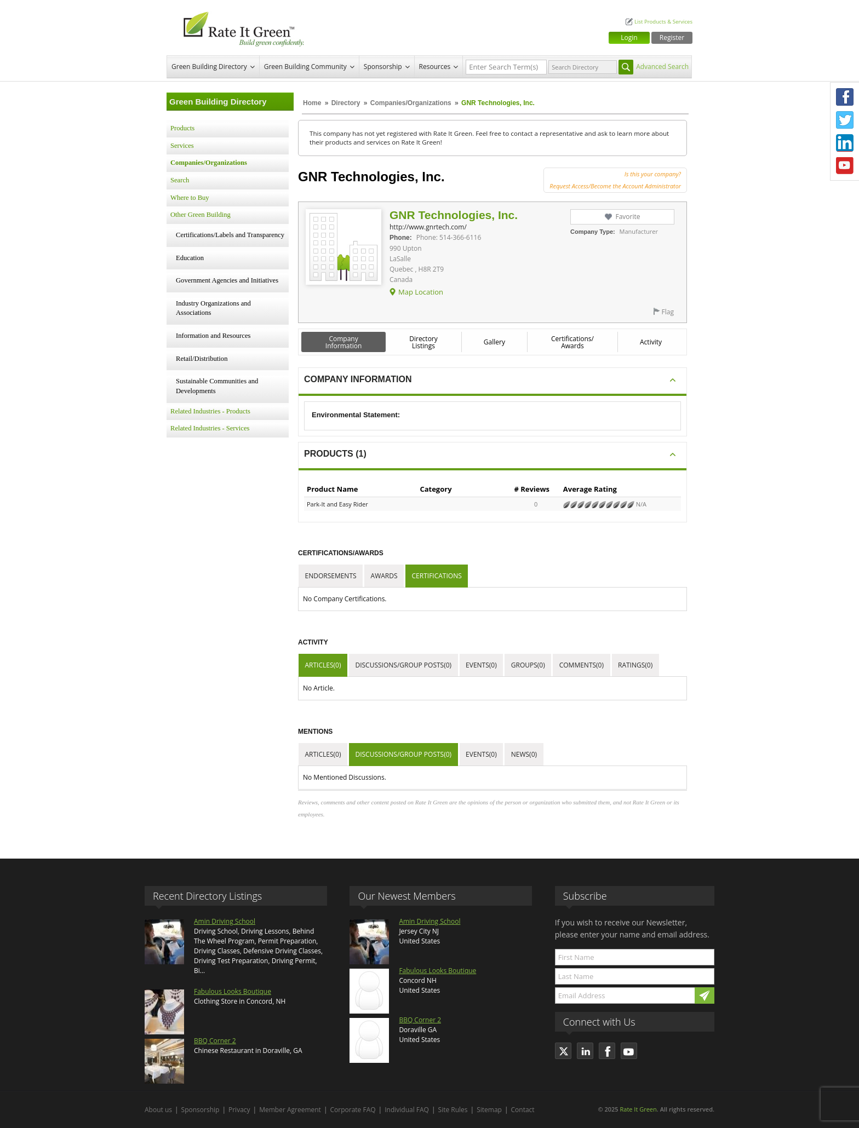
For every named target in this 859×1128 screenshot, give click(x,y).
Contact (523, 1109)
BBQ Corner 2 (215, 1040)
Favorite (627, 216)
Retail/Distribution (201, 358)
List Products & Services (663, 21)
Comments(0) (581, 665)
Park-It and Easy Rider (337, 504)
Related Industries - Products (210, 411)
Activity (651, 342)
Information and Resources (213, 335)
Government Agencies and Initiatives (227, 280)
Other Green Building (200, 214)
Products (182, 128)
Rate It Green (638, 1109)
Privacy (239, 1109)
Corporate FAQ (353, 1109)
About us (158, 1109)
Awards (384, 575)
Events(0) (481, 665)
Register (672, 37)
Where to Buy (189, 198)
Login (629, 37)
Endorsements (331, 575)
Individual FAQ (407, 1109)
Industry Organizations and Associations (213, 308)
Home (312, 103)
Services (182, 145)
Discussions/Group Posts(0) (403, 665)
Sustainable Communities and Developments (217, 386)
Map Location (420, 292)
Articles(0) (323, 665)
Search (179, 180)
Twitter (845, 120)
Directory (345, 103)
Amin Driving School (224, 921)
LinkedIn (845, 143)
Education (190, 258)
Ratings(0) (635, 665)
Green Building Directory (209, 66)
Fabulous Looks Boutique (232, 991)
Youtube (845, 166)
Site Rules (453, 1109)
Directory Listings (423, 342)
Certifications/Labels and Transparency (230, 235)
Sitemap (489, 1109)
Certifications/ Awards (572, 342)
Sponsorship (383, 66)
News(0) (524, 754)
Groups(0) (528, 665)
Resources (435, 66)
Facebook (845, 97)
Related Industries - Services (209, 428)
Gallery (494, 342)
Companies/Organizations (410, 103)
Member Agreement (290, 1109)
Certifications (437, 575)
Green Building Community (305, 66)
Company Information (343, 342)
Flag (668, 311)
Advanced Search (662, 66)
